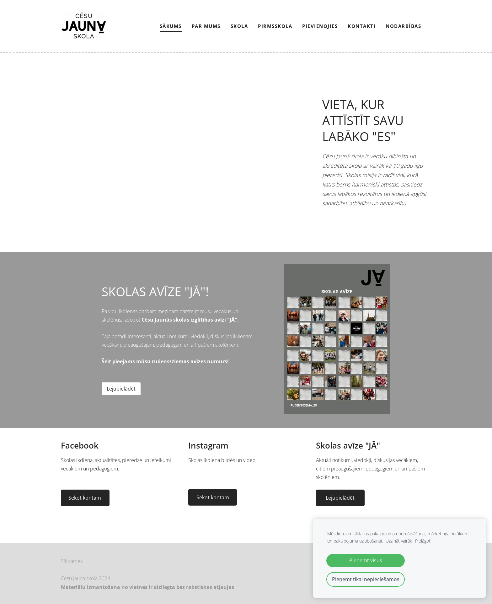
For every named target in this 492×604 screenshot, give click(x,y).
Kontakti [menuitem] (362, 26)
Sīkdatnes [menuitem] (72, 561)
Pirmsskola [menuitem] (275, 26)
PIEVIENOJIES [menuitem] (320, 26)
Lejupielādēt (121, 388)
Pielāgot (422, 541)
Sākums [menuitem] (171, 26)
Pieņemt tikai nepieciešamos (365, 579)
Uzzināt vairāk (399, 541)
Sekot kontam (85, 497)
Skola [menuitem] (239, 26)
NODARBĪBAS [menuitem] (403, 26)
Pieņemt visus (365, 560)
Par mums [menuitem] (206, 26)
